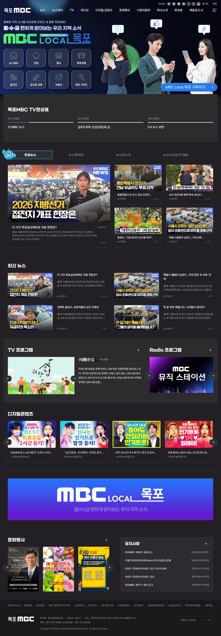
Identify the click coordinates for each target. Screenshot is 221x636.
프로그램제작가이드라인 (59, 605)
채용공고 (196, 10)
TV (72, 10)
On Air (162, 3)
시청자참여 (143, 10)
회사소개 (162, 10)
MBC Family (188, 620)
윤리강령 (40, 605)
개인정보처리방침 (193, 605)
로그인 (205, 3)
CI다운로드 (138, 605)
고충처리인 (79, 605)
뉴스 (42, 10)
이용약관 (209, 605)
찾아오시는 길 (14, 605)
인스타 (183, 4)
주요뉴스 (30, 154)
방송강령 (28, 605)
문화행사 (124, 10)
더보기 (138, 350)
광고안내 (93, 605)
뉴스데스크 (123, 154)
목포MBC (17, 10)
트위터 (173, 4)
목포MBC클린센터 (156, 605)
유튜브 (178, 4)
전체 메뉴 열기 (215, 10)
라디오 (85, 10)
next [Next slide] (75, 379)
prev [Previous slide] (8, 379)
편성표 (178, 10)
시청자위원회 (123, 605)
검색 (215, 3)
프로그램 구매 (107, 605)
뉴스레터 (57, 10)
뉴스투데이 (76, 154)
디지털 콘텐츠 (104, 10)
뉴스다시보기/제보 (175, 154)
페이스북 (168, 4)
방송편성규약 (175, 605)
